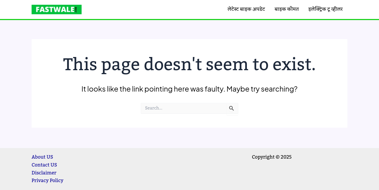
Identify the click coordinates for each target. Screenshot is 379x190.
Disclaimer (44, 173)
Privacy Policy (47, 180)
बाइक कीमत (287, 9)
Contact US (44, 165)
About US (42, 157)
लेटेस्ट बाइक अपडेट (246, 9)
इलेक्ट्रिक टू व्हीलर (325, 9)
